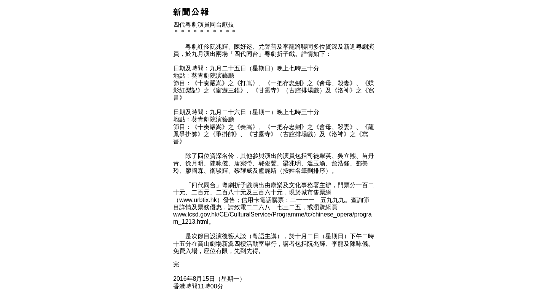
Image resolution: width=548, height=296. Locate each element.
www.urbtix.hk (198, 200)
